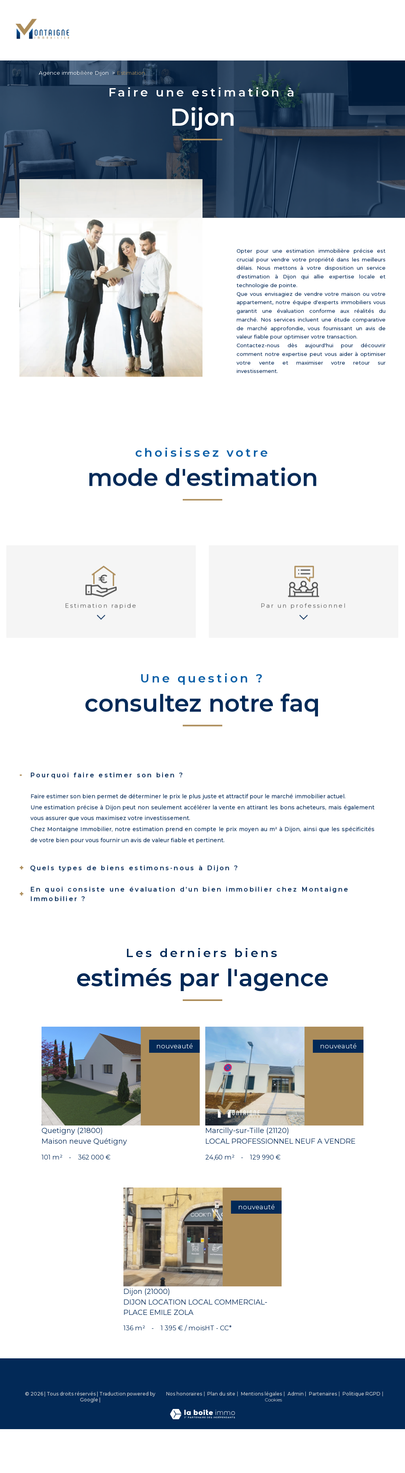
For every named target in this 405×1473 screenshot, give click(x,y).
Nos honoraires (184, 1431)
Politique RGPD (361, 1431)
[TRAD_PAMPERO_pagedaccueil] (42, 42)
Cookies (273, 1437)
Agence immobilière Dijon (74, 73)
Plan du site (221, 1431)
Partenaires (323, 1431)
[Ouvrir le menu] (392, 30)
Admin (296, 1431)
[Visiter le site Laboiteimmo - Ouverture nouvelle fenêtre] (202, 1454)
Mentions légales (261, 1431)
